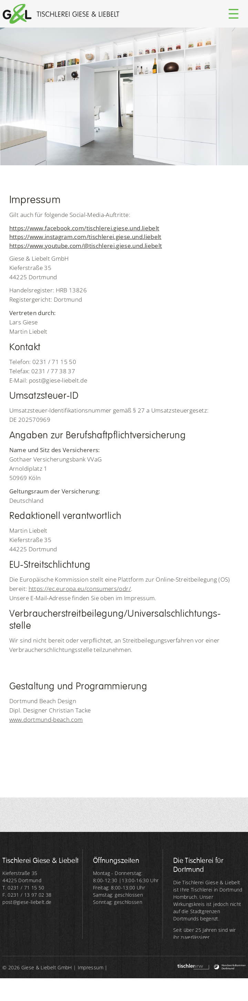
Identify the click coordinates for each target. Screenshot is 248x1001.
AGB (41, 990)
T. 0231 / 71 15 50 (23, 887)
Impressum (90, 967)
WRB (57, 990)
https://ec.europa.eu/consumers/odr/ (80, 589)
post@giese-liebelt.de (26, 902)
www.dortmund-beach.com (46, 719)
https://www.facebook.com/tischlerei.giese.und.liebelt (84, 228)
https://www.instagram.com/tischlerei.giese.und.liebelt (85, 237)
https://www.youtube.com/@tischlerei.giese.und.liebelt (85, 246)
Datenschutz (16, 990)
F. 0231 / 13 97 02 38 (26, 894)
